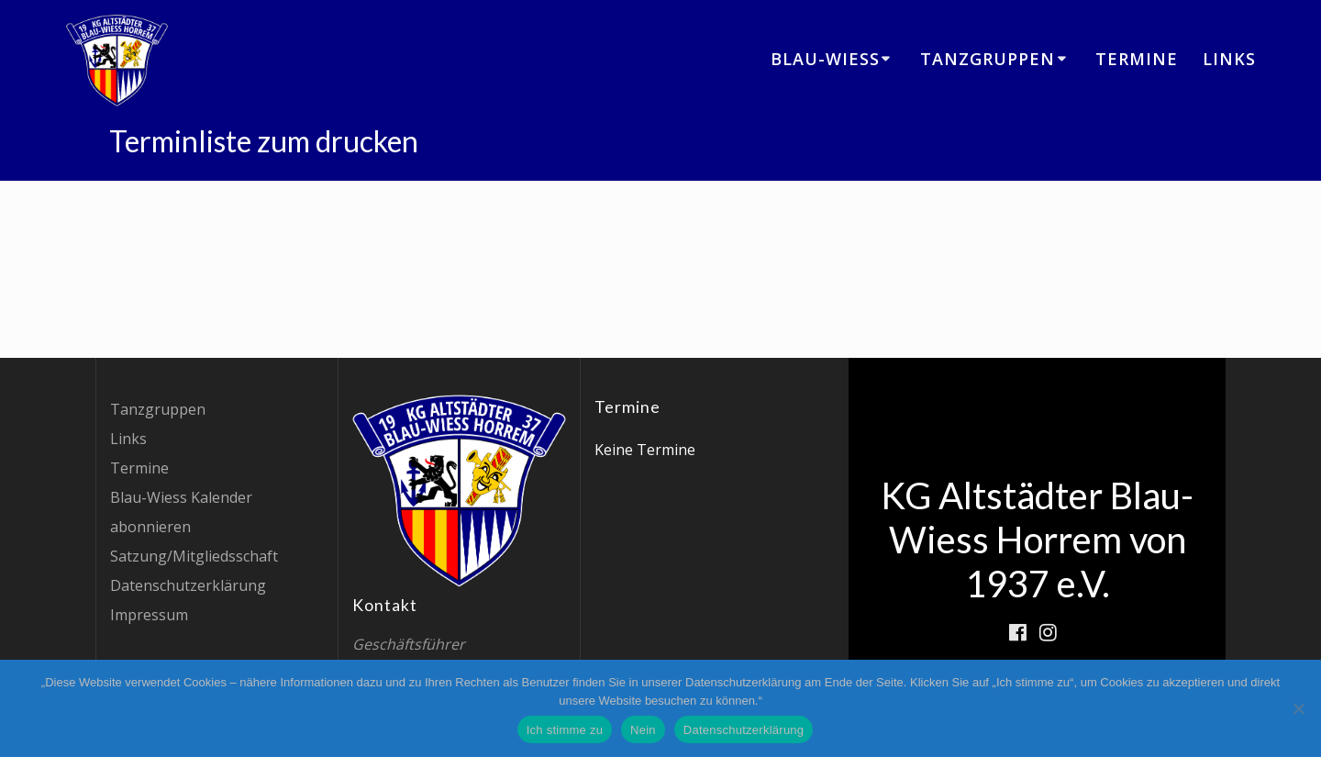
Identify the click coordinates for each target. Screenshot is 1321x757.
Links (1229, 59)
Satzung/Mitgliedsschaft (194, 556)
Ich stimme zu (565, 730)
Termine (1136, 59)
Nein (643, 730)
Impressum (149, 615)
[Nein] (1298, 708)
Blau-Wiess (825, 59)
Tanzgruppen (987, 59)
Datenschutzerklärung (188, 585)
